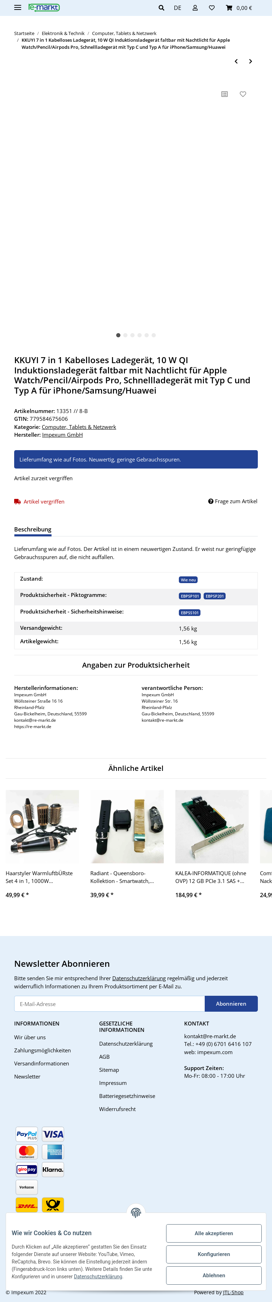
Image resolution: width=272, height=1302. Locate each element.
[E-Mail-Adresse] (109, 1004)
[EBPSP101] (190, 596)
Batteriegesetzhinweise (127, 1095)
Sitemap (109, 1069)
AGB (104, 1056)
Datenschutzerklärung (139, 978)
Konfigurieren (208, 1254)
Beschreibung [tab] (32, 529)
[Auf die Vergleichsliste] (224, 94)
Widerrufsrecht (117, 1108)
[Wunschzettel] (211, 8)
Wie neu (188, 579)
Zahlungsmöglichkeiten (42, 1050)
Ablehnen (208, 1275)
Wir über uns (30, 1037)
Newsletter (27, 1076)
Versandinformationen (41, 1063)
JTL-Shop (233, 1292)
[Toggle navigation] (17, 4)
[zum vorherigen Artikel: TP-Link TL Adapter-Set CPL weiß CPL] (236, 61)
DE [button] (177, 8)
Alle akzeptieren (208, 1233)
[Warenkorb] (239, 8)
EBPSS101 (190, 612)
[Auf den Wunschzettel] (243, 94)
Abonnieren (231, 1003)
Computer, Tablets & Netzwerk (79, 426)
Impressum (113, 1082)
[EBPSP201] (215, 596)
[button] (163, 8)
